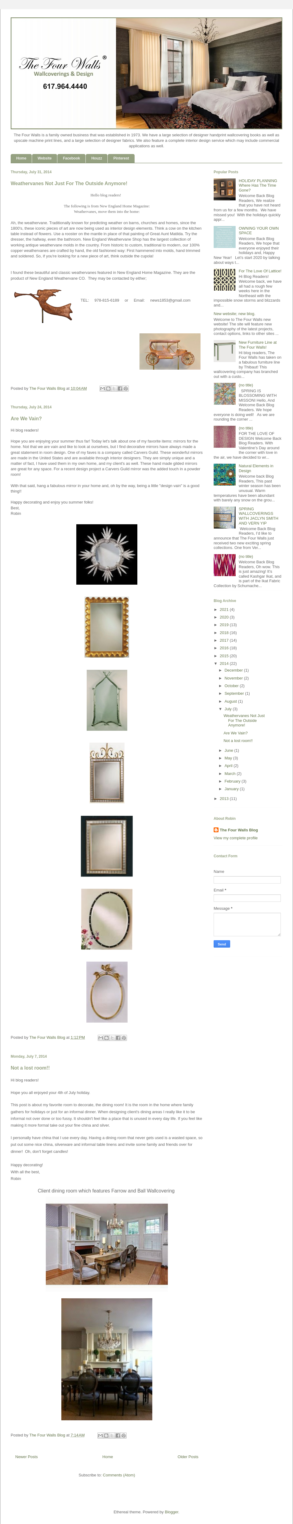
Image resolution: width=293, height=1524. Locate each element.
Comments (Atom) (119, 1475)
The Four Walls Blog (239, 830)
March (231, 773)
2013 (225, 798)
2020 (225, 617)
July (229, 709)
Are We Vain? (26, 418)
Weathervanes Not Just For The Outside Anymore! (69, 183)
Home (21, 158)
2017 (225, 640)
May (229, 758)
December (234, 670)
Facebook (71, 158)
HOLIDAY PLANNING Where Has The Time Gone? (258, 185)
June (229, 750)
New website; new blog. (234, 313)
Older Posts (188, 1456)
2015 (225, 656)
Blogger (171, 1512)
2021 (225, 609)
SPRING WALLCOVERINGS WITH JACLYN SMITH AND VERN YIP (258, 516)
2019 (225, 624)
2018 (225, 632)
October (232, 685)
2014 (225, 663)
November (234, 678)
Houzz (96, 158)
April (229, 765)
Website (45, 158)
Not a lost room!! (30, 1067)
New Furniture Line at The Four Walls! (258, 345)
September (235, 693)
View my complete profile (236, 838)
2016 (225, 648)
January (232, 789)
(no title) (246, 385)
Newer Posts (26, 1456)
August (231, 701)
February (233, 781)
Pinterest (121, 158)
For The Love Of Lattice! (260, 271)
